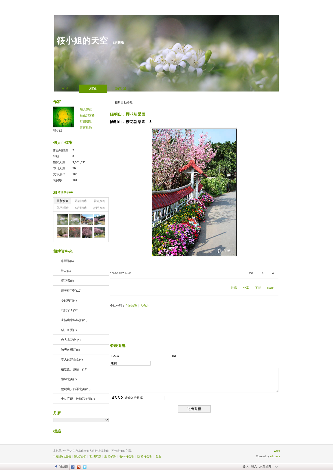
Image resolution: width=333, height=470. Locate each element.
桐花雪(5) (67, 280)
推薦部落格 (87, 115)
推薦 (234, 288)
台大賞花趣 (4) (71, 339)
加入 (254, 466)
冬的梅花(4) (69, 300)
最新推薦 (99, 201)
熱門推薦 (99, 208)
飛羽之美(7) (69, 379)
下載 (258, 288)
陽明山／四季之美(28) (75, 389)
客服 (158, 456)
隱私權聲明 (144, 456)
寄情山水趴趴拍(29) (74, 320)
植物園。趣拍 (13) (74, 369)
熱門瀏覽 (63, 208)
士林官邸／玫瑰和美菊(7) (78, 399)
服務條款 (110, 456)
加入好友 (86, 109)
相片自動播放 (124, 102)
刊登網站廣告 (62, 456)
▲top (277, 450)
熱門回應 (81, 208)
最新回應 (81, 201)
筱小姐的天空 (82, 40)
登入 (246, 466)
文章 (65, 89)
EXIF (270, 288)
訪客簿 (120, 89)
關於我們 (80, 456)
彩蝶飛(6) (67, 261)
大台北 (144, 305)
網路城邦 (265, 466)
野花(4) (66, 271)
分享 (246, 288)
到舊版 (119, 42)
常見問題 (95, 456)
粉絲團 (63, 466)
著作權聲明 (126, 456)
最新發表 (63, 201)
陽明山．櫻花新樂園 (127, 114)
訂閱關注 (86, 121)
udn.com (275, 456)
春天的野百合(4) (72, 359)
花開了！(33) (69, 310)
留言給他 (86, 127)
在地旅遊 (131, 305)
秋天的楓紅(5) (70, 349)
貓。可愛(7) (69, 330)
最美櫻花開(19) (71, 290)
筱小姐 (57, 130)
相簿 (93, 89)
